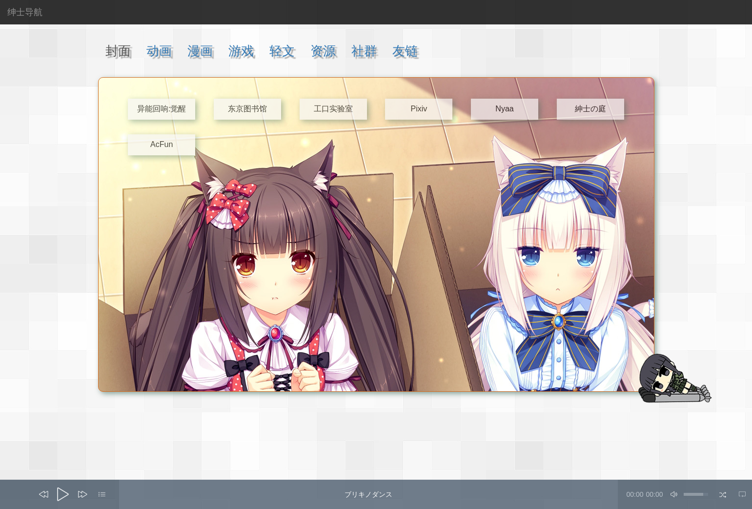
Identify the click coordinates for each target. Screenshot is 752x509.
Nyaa (504, 109)
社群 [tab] (364, 50)
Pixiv (418, 109)
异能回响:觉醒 (161, 109)
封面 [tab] (118, 50)
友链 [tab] (405, 50)
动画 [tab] (159, 50)
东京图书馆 (247, 109)
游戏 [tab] (241, 50)
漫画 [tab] (200, 50)
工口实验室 (333, 109)
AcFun (161, 144)
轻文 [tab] (282, 50)
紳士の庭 (590, 109)
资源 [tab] (323, 50)
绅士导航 (24, 12)
